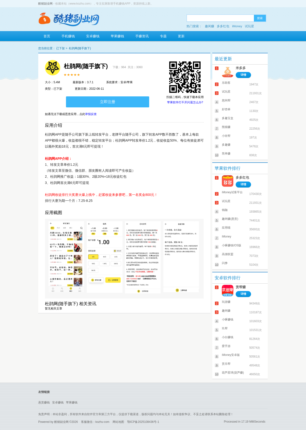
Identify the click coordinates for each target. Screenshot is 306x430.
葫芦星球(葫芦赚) (233, 372)
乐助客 (226, 82)
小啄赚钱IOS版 (231, 245)
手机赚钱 (68, 36)
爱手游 (226, 346)
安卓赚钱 (92, 36)
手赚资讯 (142, 36)
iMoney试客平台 (232, 192)
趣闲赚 (209, 26)
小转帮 (226, 136)
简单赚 (226, 153)
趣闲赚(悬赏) (230, 219)
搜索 (260, 18)
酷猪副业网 (45, 3)
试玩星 (249, 26)
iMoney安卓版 (231, 355)
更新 (181, 36)
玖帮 (225, 328)
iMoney (237, 26)
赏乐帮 (226, 363)
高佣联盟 (227, 254)
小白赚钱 (227, 337)
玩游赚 (226, 301)
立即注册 (107, 102)
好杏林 (226, 109)
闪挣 (225, 263)
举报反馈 (91, 114)
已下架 (60, 48)
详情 (243, 75)
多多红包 (223, 26)
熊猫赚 (226, 127)
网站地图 (118, 422)
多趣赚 (226, 144)
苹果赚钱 (117, 36)
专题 (163, 36)
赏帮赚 (241, 287)
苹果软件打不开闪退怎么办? (185, 102)
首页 (47, 36)
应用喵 (226, 227)
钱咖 (225, 210)
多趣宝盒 (227, 118)
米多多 (241, 68)
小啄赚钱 (227, 319)
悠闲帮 (226, 100)
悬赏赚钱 (44, 402)
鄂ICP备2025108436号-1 (143, 422)
